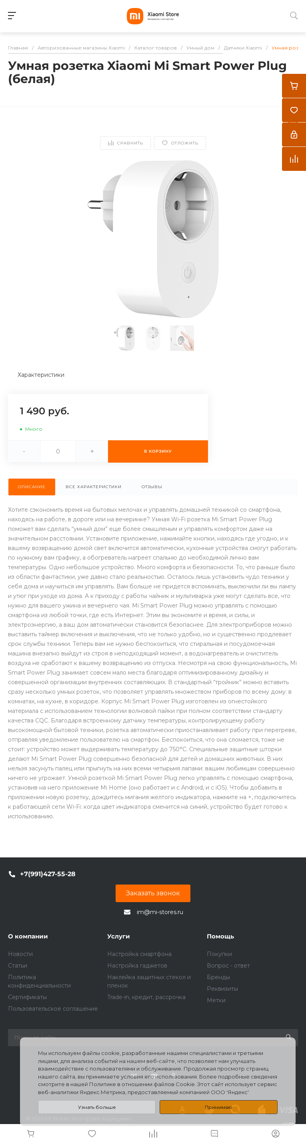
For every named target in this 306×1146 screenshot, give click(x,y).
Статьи (17, 965)
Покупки (219, 954)
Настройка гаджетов (137, 965)
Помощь (220, 936)
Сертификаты (27, 997)
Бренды (218, 977)
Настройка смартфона (139, 954)
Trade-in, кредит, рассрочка (146, 997)
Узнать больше (97, 1107)
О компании (28, 936)
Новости (20, 954)
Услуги (118, 936)
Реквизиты (222, 988)
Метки (216, 1000)
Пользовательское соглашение (53, 1008)
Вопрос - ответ (228, 965)
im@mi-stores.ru (160, 912)
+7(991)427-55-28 (48, 874)
